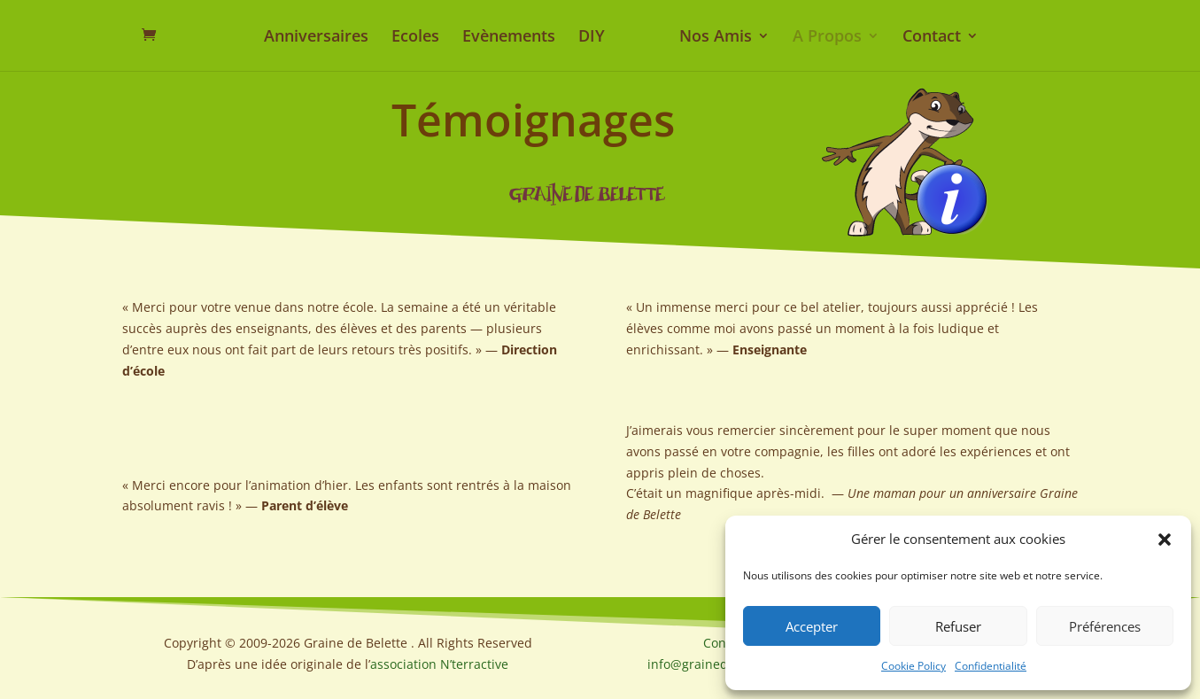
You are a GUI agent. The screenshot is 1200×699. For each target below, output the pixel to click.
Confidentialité (990, 665)
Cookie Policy (913, 665)
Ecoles (415, 37)
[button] (1164, 539)
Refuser (958, 626)
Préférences (1105, 626)
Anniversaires (316, 37)
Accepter (812, 626)
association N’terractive (439, 664)
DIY (591, 37)
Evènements (508, 37)
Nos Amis (715, 37)
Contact (931, 37)
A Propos (827, 37)
